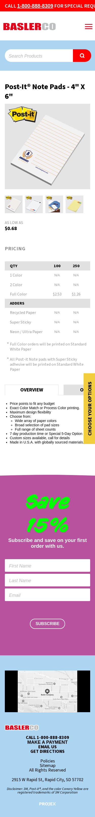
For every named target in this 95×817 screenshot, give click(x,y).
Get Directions (47, 751)
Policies (47, 761)
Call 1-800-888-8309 (47, 737)
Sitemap (47, 765)
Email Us (47, 747)
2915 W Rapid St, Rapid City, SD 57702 (47, 780)
